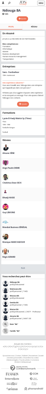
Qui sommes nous (8, 356)
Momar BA (14, 309)
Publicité (25, 356)
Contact (18, 356)
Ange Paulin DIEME (11, 168)
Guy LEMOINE (8, 212)
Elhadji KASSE (8, 197)
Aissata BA (14, 316)
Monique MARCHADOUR (13, 242)
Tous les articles (25, 360)
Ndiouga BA (15, 282)
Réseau (34, 26)
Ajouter (23, 18)
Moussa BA (14, 296)
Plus (23, 268)
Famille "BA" (15, 331)
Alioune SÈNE (8, 153)
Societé (41, 356)
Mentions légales (12, 360)
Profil (11, 26)
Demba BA (14, 302)
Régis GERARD (8, 257)
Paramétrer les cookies (31, 358)
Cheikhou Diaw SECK (11, 182)
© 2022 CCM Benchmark (23, 362)
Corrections (35, 360)
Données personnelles (15, 358)
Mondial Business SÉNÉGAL (14, 227)
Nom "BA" (14, 324)
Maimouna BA (15, 289)
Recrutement (33, 356)
